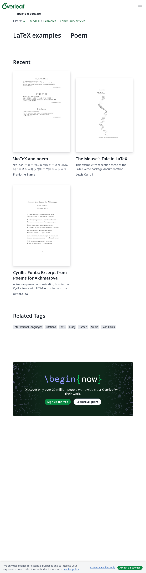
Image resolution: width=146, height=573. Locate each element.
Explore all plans (87, 402)
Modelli (35, 21)
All (24, 21)
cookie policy (71, 569)
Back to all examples (27, 13)
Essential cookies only (102, 567)
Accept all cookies (129, 567)
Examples (49, 21)
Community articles (72, 21)
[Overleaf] (13, 6)
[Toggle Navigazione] (140, 5)
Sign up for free (57, 402)
